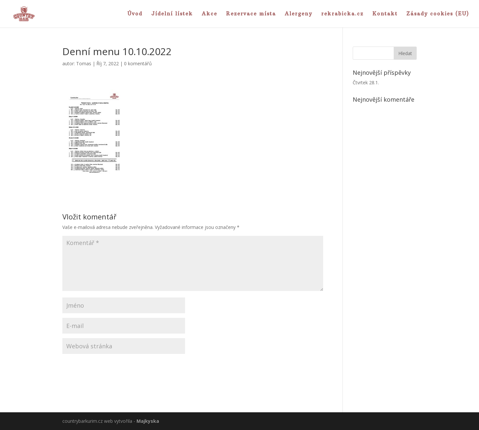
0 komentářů (138, 63)
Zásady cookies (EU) (437, 14)
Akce (209, 14)
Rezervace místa (251, 14)
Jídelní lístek (172, 14)
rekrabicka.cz (342, 14)
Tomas (83, 63)
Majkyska (147, 421)
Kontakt (385, 14)
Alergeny (298, 14)
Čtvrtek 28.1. (366, 82)
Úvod (134, 14)
